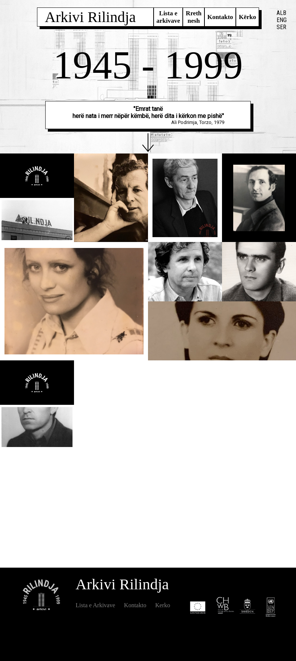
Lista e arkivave (168, 17)
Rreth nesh (193, 17)
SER (281, 27)
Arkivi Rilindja (90, 17)
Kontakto (220, 17)
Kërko (247, 17)
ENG (282, 20)
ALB (281, 12)
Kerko (162, 605)
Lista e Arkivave (95, 605)
